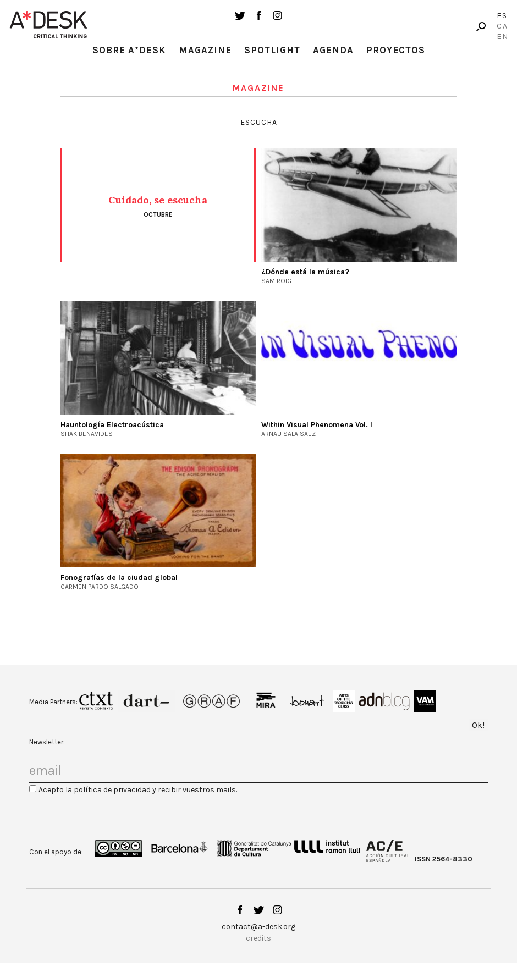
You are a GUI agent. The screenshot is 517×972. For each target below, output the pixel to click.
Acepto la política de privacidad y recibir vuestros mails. (137, 789)
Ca (502, 26)
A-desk (48, 24)
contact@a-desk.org (258, 926)
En (503, 36)
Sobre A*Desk (129, 50)
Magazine (205, 50)
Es (502, 15)
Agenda (333, 50)
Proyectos (395, 50)
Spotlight (272, 50)
